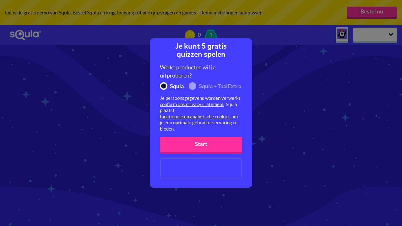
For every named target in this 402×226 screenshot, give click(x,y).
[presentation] (201, 168)
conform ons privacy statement (192, 104)
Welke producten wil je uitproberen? (187, 71)
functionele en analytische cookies (195, 116)
